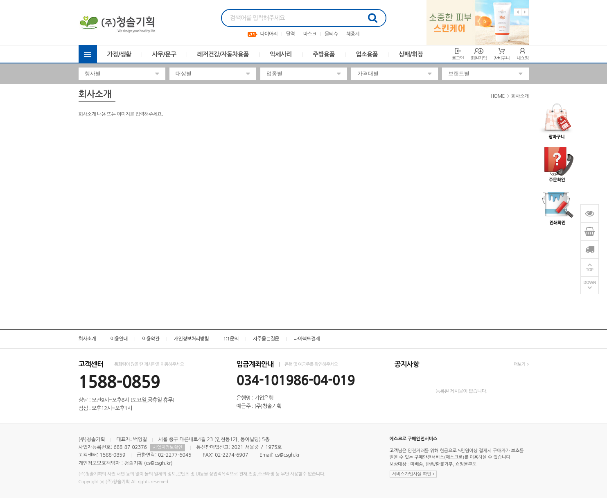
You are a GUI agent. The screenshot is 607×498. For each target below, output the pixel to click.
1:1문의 (231, 338)
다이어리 (269, 34)
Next (525, 12)
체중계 (352, 34)
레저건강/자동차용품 (223, 54)
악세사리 (281, 54)
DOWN (589, 282)
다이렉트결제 (306, 338)
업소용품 (367, 54)
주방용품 (324, 54)
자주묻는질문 (266, 338)
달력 (290, 34)
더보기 (521, 364)
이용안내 (119, 338)
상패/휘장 (411, 54)
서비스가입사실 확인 (413, 474)
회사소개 (87, 338)
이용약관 (151, 338)
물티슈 (331, 34)
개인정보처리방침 (191, 338)
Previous (517, 12)
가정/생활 (119, 54)
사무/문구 (164, 54)
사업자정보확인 (167, 447)
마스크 (309, 34)
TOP (589, 270)
